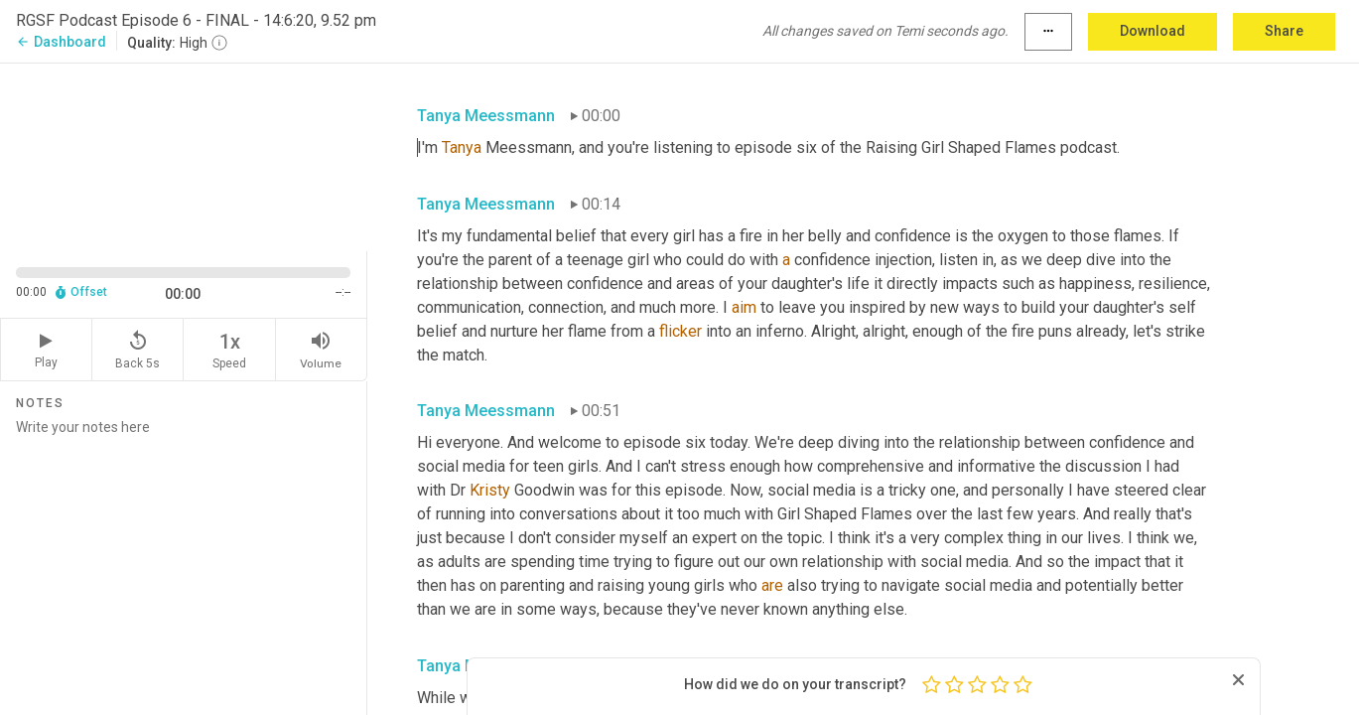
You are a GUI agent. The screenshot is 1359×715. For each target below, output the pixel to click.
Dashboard (61, 42)
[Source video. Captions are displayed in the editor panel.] (183, 155)
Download (1152, 31)
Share (1284, 31)
